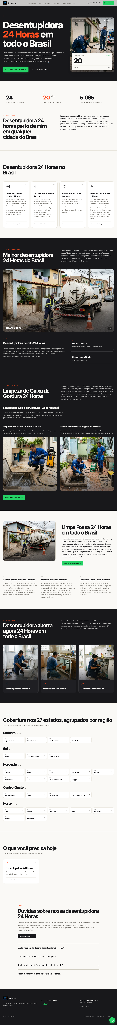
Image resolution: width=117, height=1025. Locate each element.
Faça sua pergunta (27, 936)
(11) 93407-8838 (39, 69)
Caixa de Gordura (44, 3)
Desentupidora (31, 3)
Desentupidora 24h (69, 3)
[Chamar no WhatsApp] (112, 1020)
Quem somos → (84, 1006)
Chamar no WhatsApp (15, 69)
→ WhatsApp (45, 1004)
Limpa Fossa (56, 3)
